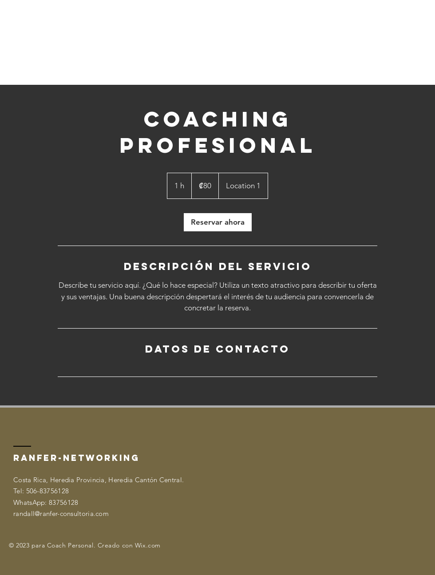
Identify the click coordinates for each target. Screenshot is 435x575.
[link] (218, 222)
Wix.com (148, 545)
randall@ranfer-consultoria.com (61, 513)
